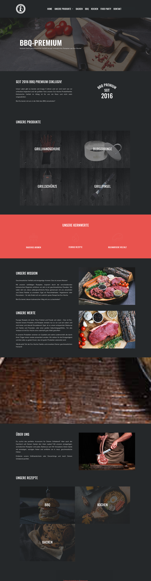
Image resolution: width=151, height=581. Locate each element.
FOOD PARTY (106, 9)
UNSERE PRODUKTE (63, 9)
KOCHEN (94, 9)
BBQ (87, 9)
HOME (49, 9)
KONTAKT (117, 9)
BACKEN (79, 9)
